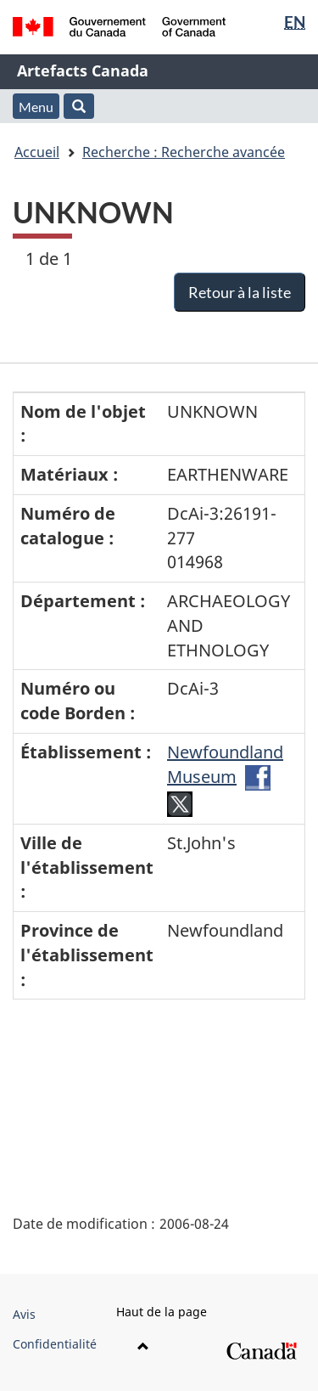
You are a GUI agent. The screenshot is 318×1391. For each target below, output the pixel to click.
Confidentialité (55, 1344)
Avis (24, 1314)
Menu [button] (36, 107)
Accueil (36, 152)
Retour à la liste (239, 292)
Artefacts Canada (82, 70)
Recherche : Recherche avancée (183, 152)
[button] (79, 106)
